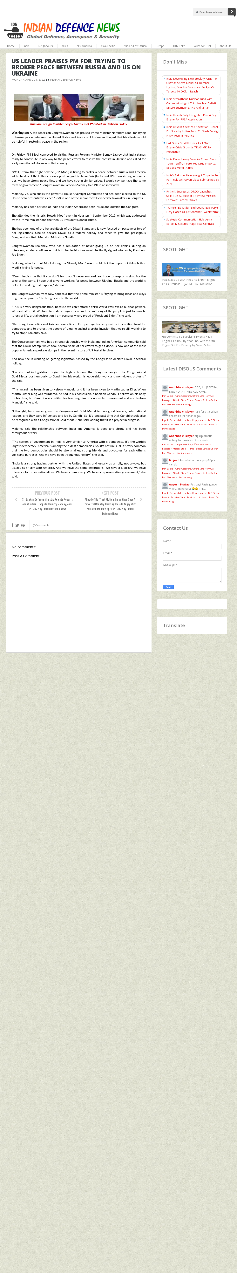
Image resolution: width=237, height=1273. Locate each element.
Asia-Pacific (108, 46)
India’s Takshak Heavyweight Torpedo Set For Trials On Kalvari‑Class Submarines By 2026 (192, 179)
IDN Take (179, 46)
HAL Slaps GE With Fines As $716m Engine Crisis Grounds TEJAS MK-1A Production (188, 147)
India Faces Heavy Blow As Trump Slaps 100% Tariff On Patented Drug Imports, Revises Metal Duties (191, 163)
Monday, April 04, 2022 (28, 79)
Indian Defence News (65, 79)
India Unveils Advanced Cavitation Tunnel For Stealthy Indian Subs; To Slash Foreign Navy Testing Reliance (192, 131)
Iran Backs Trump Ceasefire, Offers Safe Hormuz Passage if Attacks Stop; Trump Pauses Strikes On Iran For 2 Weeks (190, 400)
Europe (159, 46)
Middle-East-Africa (135, 46)
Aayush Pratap (179, 484)
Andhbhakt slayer (181, 387)
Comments (41, 525)
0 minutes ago (184, 404)
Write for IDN (202, 46)
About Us (225, 46)
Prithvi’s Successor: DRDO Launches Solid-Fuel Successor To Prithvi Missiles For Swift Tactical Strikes (191, 196)
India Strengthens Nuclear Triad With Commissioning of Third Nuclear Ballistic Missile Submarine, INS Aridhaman (191, 103)
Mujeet (174, 460)
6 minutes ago (184, 452)
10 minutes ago (185, 477)
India (27, 46)
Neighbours (45, 46)
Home (11, 46)
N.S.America (84, 46)
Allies (65, 46)
